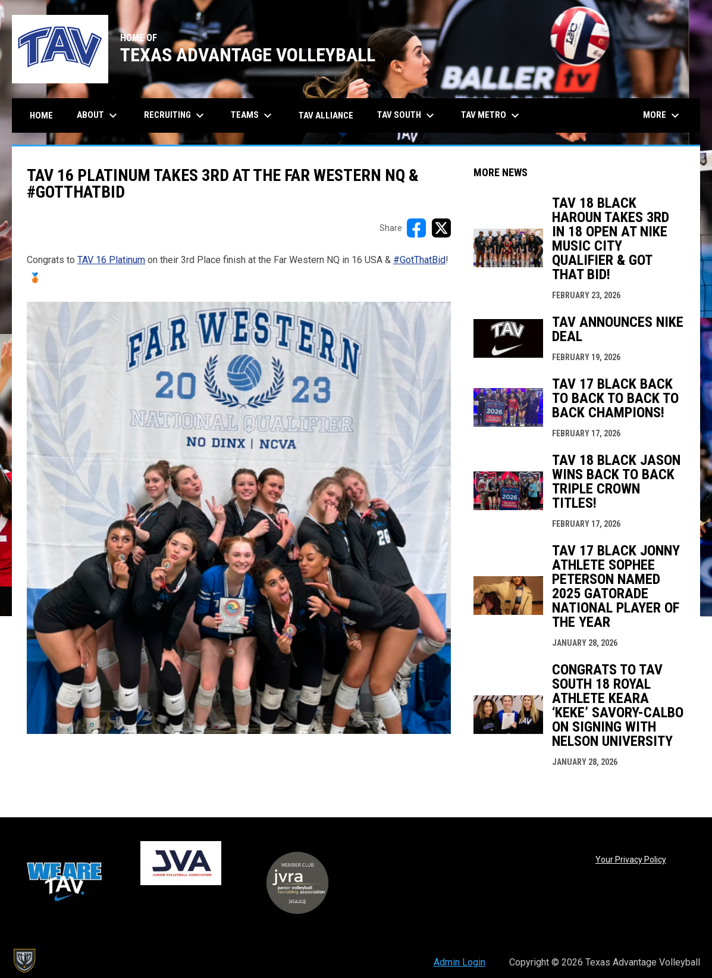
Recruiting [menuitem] (175, 115)
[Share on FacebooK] (416, 228)
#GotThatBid (419, 259)
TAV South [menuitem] (407, 115)
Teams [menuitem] (253, 115)
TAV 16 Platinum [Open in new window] (111, 259)
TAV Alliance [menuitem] (326, 115)
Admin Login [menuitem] (459, 962)
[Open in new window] (239, 518)
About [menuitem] (98, 115)
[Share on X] (441, 228)
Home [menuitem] (41, 115)
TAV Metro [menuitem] (491, 115)
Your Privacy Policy (630, 859)
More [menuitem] (662, 115)
